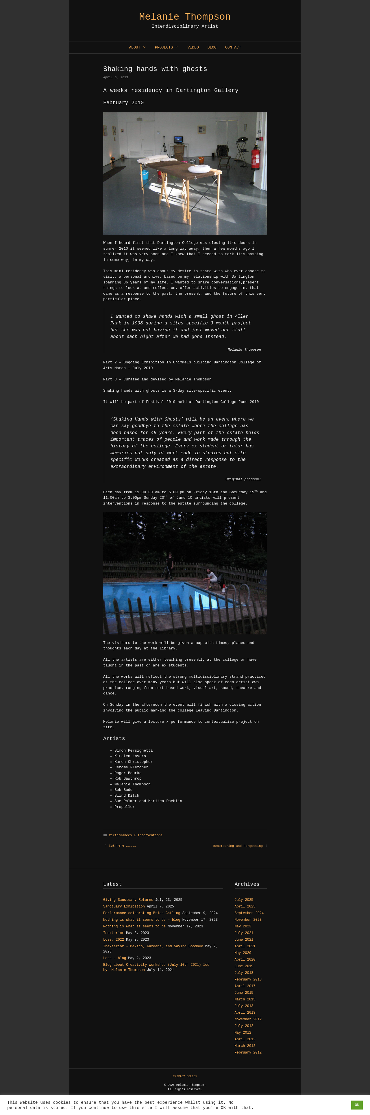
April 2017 (245, 986)
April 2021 (245, 946)
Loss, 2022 (113, 940)
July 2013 (244, 1006)
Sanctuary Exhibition (124, 907)
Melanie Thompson (185, 17)
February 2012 (248, 1053)
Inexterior (113, 933)
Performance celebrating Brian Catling (141, 913)
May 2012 (243, 1033)
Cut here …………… (122, 845)
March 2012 (245, 1046)
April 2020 (245, 960)
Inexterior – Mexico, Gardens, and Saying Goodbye (153, 946)
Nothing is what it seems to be (134, 927)
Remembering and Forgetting (238, 846)
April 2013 (245, 1013)
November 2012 (248, 1019)
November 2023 (248, 920)
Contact (233, 47)
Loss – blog (114, 958)
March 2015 (245, 1000)
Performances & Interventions (136, 835)
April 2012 (245, 1039)
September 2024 (249, 913)
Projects (169, 47)
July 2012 (244, 1026)
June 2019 (244, 966)
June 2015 (244, 993)
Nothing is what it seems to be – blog (141, 920)
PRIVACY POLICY (185, 1076)
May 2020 (243, 953)
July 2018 (244, 973)
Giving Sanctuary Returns (128, 900)
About (139, 47)
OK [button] (357, 1105)
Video (193, 47)
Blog (212, 47)
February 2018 (248, 980)
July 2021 (244, 933)
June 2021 (244, 940)
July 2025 (244, 900)
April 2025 (245, 907)
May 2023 (243, 927)
